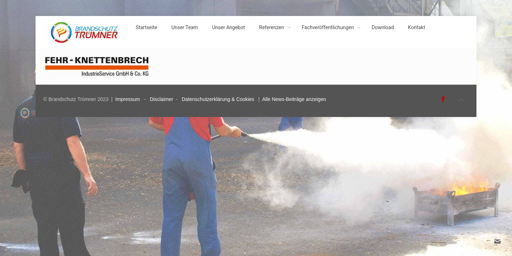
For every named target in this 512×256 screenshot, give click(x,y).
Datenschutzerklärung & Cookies (218, 99)
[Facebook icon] (443, 99)
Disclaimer (161, 99)
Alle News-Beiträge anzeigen (294, 99)
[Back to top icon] (461, 99)
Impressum (127, 99)
